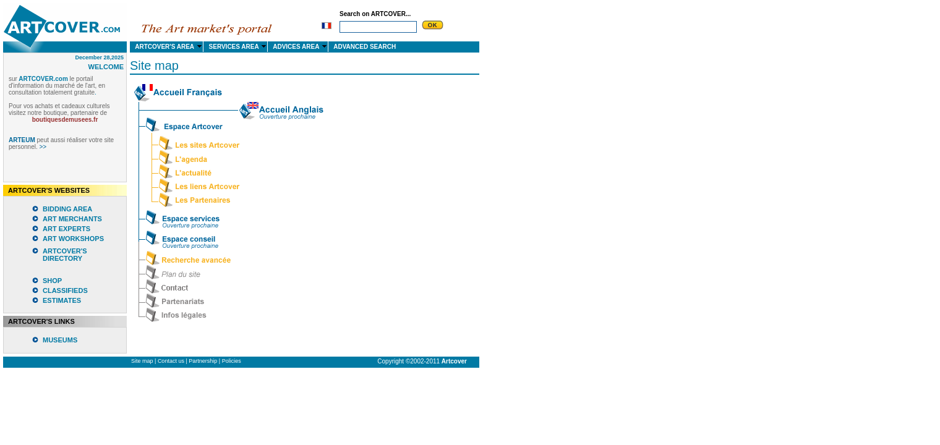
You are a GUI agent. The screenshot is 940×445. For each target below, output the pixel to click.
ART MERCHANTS (72, 218)
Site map (142, 361)
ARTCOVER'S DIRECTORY (65, 254)
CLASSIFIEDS (65, 290)
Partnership (203, 361)
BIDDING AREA (67, 209)
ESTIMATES (62, 300)
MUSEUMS (60, 340)
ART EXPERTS (66, 228)
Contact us (171, 361)
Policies (231, 361)
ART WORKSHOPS (73, 238)
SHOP (52, 280)
